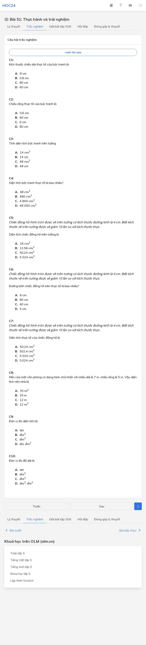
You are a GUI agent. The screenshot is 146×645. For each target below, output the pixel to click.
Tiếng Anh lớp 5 (21, 567)
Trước (36, 506)
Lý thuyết (13, 26)
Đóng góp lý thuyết (107, 26)
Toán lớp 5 (17, 553)
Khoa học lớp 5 (20, 574)
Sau (101, 506)
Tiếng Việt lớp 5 (21, 560)
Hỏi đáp (82, 26)
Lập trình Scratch (22, 580)
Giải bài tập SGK (60, 26)
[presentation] (27, 152)
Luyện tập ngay (73, 52)
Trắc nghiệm (34, 26)
